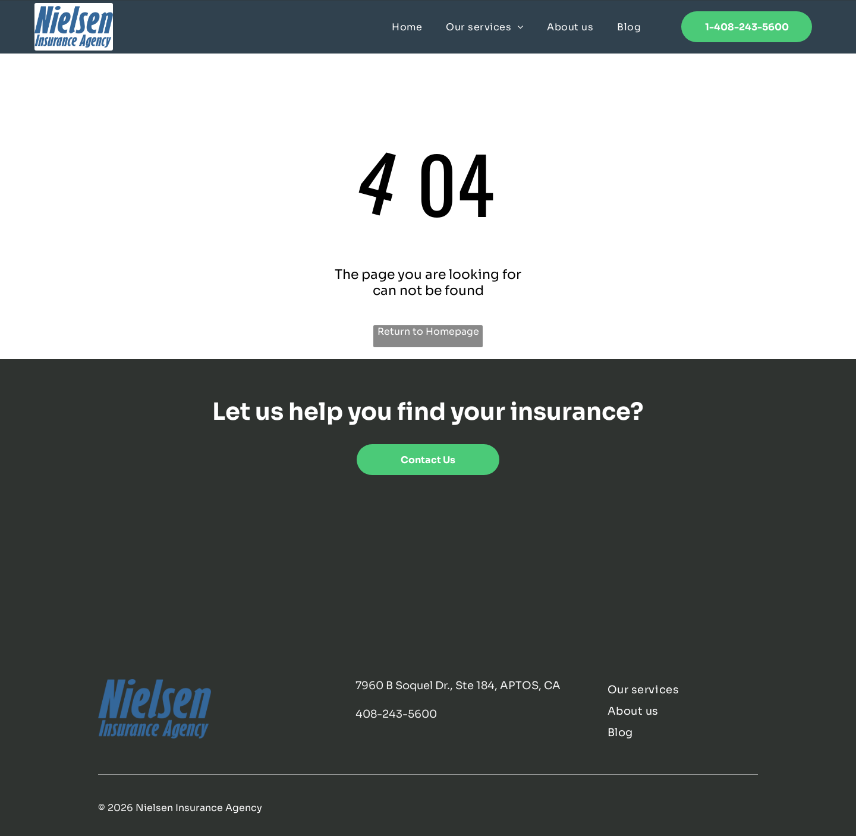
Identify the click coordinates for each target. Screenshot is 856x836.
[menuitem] (407, 26)
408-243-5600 (396, 714)
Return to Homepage (428, 331)
